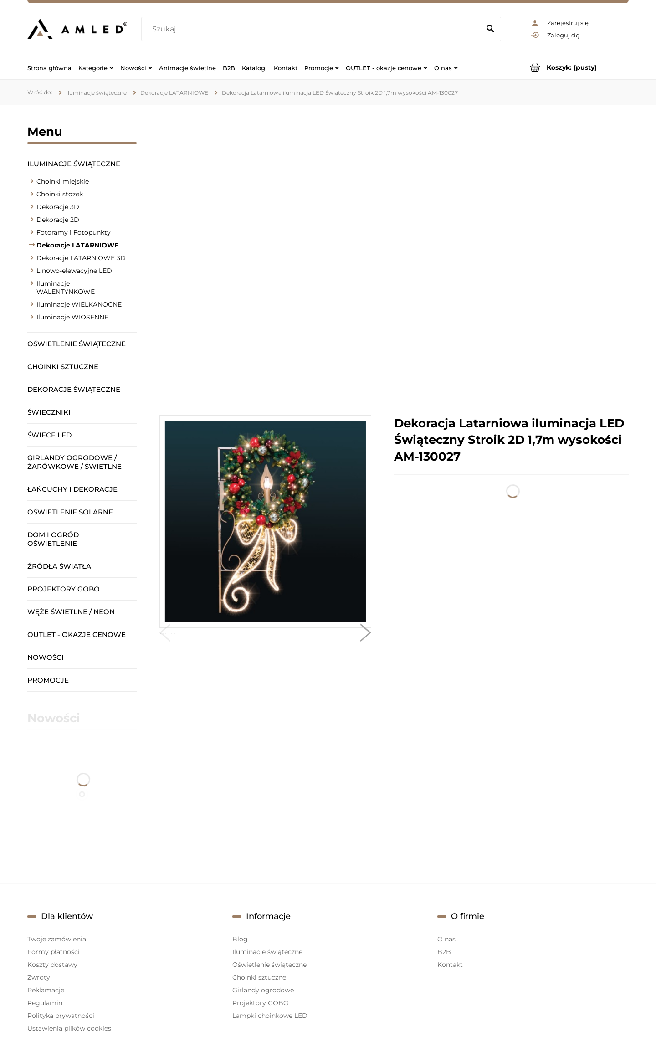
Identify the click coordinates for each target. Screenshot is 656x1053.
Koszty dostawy (52, 965)
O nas (446, 939)
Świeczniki (49, 412)
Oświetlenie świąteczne (76, 343)
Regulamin (44, 1003)
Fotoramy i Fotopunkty (73, 232)
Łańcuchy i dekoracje (72, 489)
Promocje (48, 680)
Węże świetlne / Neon (71, 611)
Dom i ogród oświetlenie (53, 539)
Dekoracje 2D (57, 220)
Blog (240, 939)
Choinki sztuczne (62, 366)
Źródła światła (59, 566)
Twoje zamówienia (56, 939)
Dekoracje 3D (57, 207)
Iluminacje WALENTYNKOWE (65, 287)
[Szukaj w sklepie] (312, 29)
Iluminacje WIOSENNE (72, 317)
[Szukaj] (490, 29)
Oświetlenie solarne (70, 512)
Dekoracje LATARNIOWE (77, 245)
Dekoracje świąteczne (73, 389)
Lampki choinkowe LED (270, 1016)
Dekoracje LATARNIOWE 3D (81, 258)
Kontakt (450, 965)
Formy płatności (53, 952)
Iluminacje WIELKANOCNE (79, 304)
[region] (394, 260)
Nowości (45, 657)
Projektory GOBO (63, 589)
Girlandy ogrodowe (263, 990)
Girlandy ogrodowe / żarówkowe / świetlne (74, 462)
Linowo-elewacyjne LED (74, 271)
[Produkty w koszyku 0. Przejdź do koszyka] (572, 67)
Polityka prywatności (60, 1016)
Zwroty (38, 977)
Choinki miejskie (62, 181)
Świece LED (49, 435)
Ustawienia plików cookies (69, 1028)
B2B (444, 952)
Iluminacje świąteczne (73, 163)
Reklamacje (45, 990)
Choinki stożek (59, 194)
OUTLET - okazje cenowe (76, 634)
